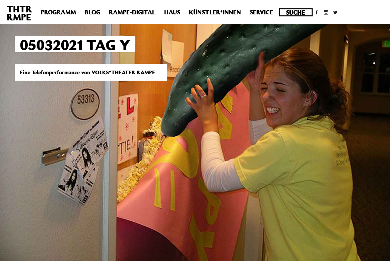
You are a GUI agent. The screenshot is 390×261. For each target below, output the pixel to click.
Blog (92, 12)
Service (261, 12)
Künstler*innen (215, 12)
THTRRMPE (19, 13)
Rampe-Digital (132, 12)
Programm (58, 12)
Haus (172, 12)
